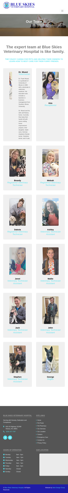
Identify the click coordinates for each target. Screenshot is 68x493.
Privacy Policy (41, 443)
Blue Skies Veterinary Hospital (14, 487)
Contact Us (40, 440)
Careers (39, 434)
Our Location (41, 431)
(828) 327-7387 (9, 431)
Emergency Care (42, 437)
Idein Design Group (59, 487)
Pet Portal (40, 423)
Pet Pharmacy (41, 426)
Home (38, 420)
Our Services (41, 428)
